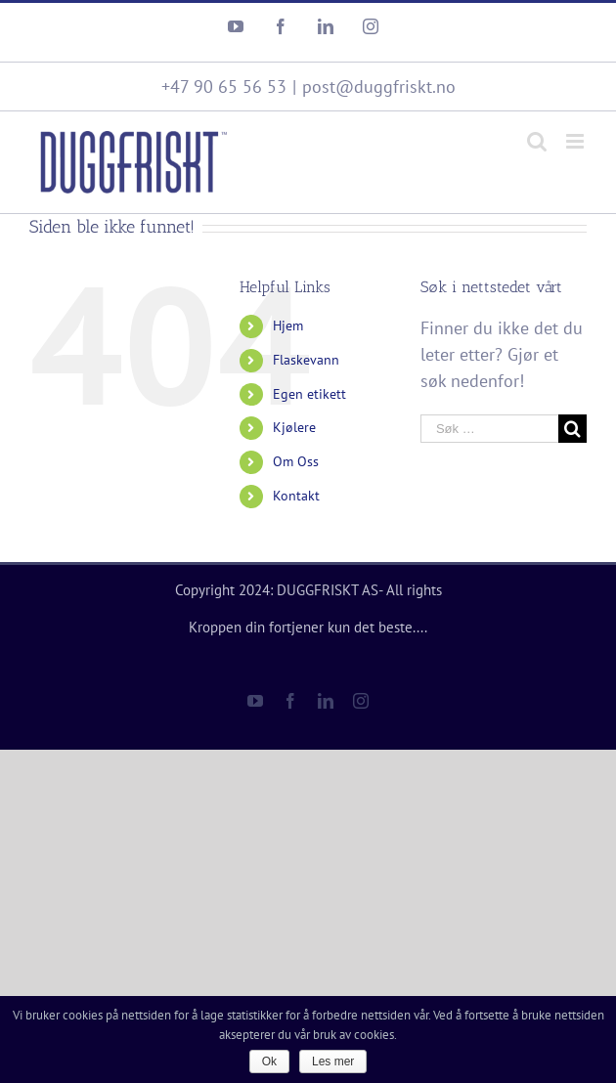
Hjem (288, 325)
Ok (269, 1061)
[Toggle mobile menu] (576, 141)
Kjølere (294, 427)
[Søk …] (489, 428)
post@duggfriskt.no (379, 86)
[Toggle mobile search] (537, 141)
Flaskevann (306, 359)
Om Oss (296, 461)
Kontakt (296, 495)
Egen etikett (309, 394)
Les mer (333, 1061)
